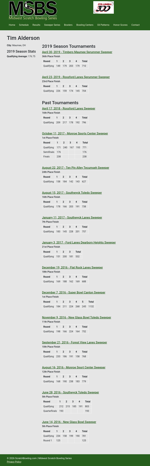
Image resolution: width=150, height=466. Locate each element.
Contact (135, 25)
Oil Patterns (103, 25)
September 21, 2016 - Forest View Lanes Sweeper (74, 342)
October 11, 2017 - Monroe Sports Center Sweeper (75, 133)
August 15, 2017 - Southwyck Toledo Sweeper (72, 192)
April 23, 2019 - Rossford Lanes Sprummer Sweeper (76, 77)
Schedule (24, 25)
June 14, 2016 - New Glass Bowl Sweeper (69, 422)
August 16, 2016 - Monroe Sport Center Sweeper (73, 367)
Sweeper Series (52, 25)
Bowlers (68, 25)
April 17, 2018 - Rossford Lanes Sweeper (68, 108)
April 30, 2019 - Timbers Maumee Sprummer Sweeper (77, 52)
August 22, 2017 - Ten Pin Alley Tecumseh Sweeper (75, 167)
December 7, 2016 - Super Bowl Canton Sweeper (73, 292)
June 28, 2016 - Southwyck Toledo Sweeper (70, 392)
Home (12, 25)
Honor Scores (120, 25)
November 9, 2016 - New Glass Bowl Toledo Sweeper (76, 317)
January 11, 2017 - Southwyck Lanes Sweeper (72, 217)
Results (36, 25)
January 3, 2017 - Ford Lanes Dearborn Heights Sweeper (79, 242)
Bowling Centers (84, 25)
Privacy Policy (14, 461)
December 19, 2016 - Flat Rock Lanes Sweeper (72, 267)
